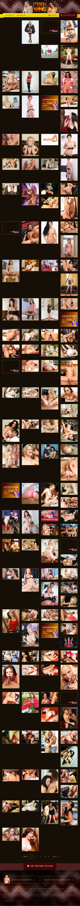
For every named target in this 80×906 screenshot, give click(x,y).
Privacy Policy (6, 890)
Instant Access (21, 887)
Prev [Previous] (25, 856)
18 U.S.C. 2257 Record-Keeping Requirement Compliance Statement (49, 888)
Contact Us (31, 888)
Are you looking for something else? (57, 880)
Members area (22, 15)
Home (4, 887)
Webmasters (25, 888)
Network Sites (10, 15)
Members (9, 887)
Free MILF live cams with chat (21, 880)
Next (55, 856)
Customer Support (18, 888)
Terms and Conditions (8, 888)
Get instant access (69, 15)
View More (27, 887)
